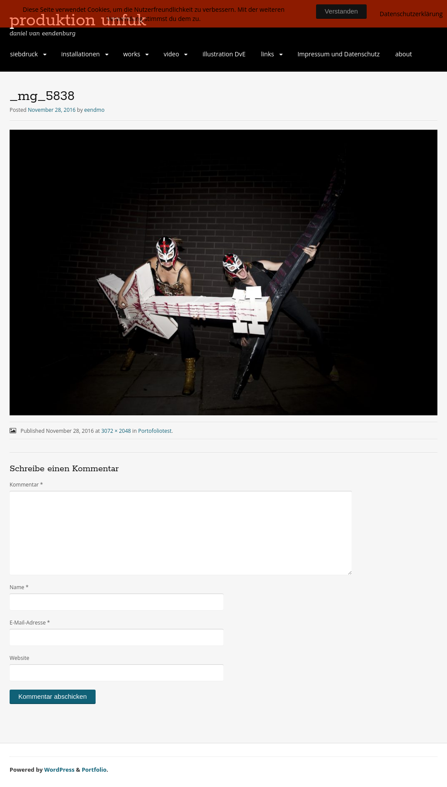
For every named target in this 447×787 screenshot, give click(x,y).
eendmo (94, 110)
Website (19, 658)
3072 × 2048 (116, 431)
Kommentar (26, 484)
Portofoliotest (155, 431)
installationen (80, 54)
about (403, 54)
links (267, 54)
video (171, 54)
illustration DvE (224, 54)
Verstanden (341, 11)
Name (19, 587)
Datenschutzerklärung (411, 14)
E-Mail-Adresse (30, 622)
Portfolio (94, 769)
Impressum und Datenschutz (338, 54)
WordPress (59, 769)
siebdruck (24, 54)
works (131, 54)
